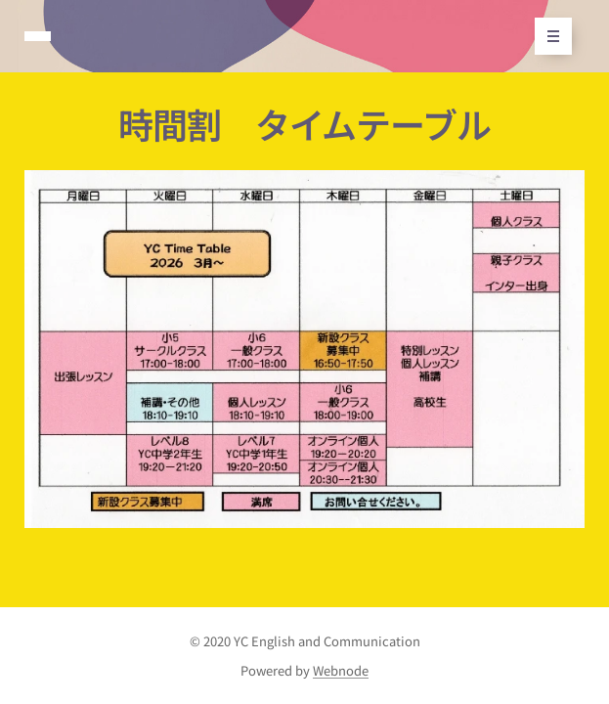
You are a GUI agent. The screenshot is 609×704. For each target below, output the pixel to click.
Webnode (341, 670)
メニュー (547, 36)
